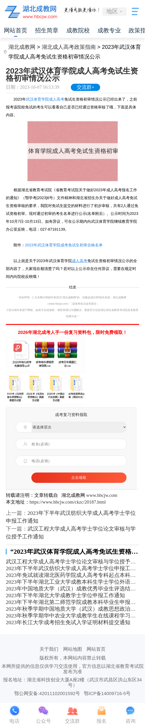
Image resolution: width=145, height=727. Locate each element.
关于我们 (48, 649)
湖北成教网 (21, 47)
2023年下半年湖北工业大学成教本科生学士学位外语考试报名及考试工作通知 (72, 582)
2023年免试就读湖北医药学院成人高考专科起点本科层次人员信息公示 (72, 575)
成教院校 (78, 30)
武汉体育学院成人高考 (45, 99)
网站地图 (72, 649)
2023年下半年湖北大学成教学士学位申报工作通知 (65, 595)
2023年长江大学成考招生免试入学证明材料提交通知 (68, 622)
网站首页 (15, 30)
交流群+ (85, 87)
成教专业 (109, 30)
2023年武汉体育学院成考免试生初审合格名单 (64, 245)
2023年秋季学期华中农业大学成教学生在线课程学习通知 (72, 616)
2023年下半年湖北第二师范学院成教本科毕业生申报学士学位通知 (72, 602)
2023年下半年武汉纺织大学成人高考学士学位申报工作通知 (72, 568)
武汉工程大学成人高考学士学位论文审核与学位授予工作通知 (72, 562)
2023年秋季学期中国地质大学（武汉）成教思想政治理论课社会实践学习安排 (72, 609)
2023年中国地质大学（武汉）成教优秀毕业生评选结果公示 (72, 589)
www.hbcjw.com (101, 495)
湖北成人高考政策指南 (69, 47)
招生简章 (46, 30)
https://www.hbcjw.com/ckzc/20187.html (68, 502)
